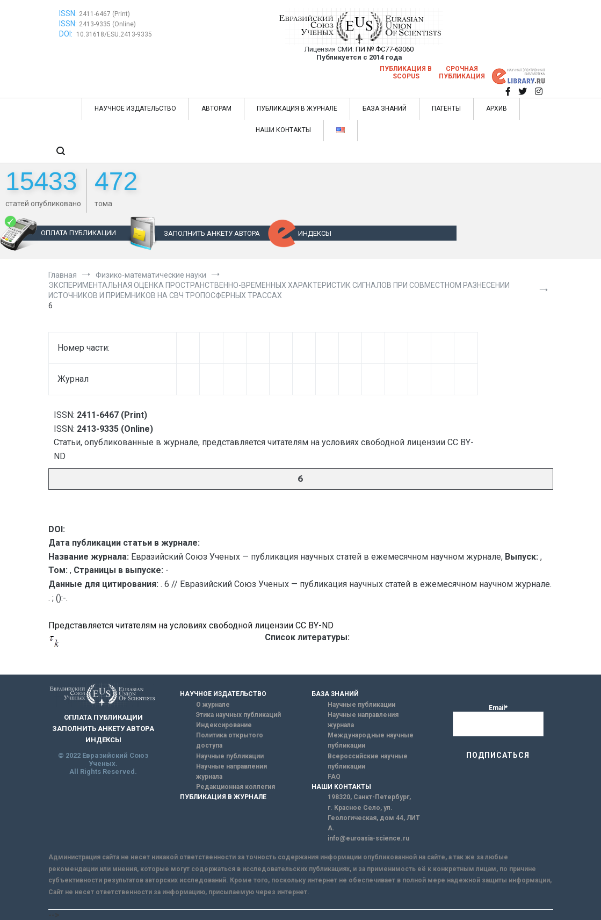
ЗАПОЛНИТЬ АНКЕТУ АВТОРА (212, 233)
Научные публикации (230, 756)
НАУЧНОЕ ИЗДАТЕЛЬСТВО (135, 108)
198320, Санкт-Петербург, (369, 797)
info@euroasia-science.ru (368, 838)
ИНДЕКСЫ (314, 233)
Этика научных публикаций (238, 715)
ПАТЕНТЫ (446, 108)
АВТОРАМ (216, 108)
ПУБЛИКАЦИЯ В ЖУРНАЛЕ (297, 108)
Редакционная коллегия (235, 787)
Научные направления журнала (231, 771)
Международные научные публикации (371, 740)
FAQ (334, 776)
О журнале (213, 704)
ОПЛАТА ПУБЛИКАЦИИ (78, 233)
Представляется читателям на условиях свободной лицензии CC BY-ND (191, 625)
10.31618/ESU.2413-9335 (114, 34)
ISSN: (68, 13)
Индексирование (224, 725)
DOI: (66, 34)
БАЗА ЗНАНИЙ (385, 108)
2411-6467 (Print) (104, 14)
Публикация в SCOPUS (406, 72)
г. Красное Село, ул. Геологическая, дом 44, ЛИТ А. (374, 818)
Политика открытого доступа (229, 740)
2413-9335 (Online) (107, 24)
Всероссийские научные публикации (368, 761)
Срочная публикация (462, 72)
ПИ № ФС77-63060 (385, 49)
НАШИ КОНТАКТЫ (283, 130)
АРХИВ (496, 108)
